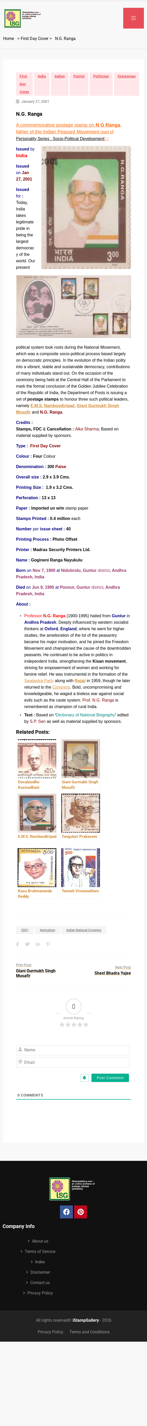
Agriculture (47, 930)
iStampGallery (86, 1320)
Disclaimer (40, 1272)
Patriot (79, 76)
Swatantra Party (39, 680)
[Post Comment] (110, 1078)
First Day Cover (34, 38)
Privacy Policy (40, 1293)
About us (40, 1241)
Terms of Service (40, 1251)
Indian (60, 76)
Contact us (40, 1282)
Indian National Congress (83, 930)
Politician (101, 76)
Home (8, 38)
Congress (61, 687)
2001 (24, 930)
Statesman (127, 76)
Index (40, 1261)
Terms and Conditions (89, 1331)
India (42, 76)
